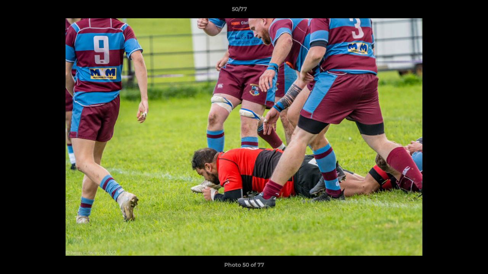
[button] (456, 11)
